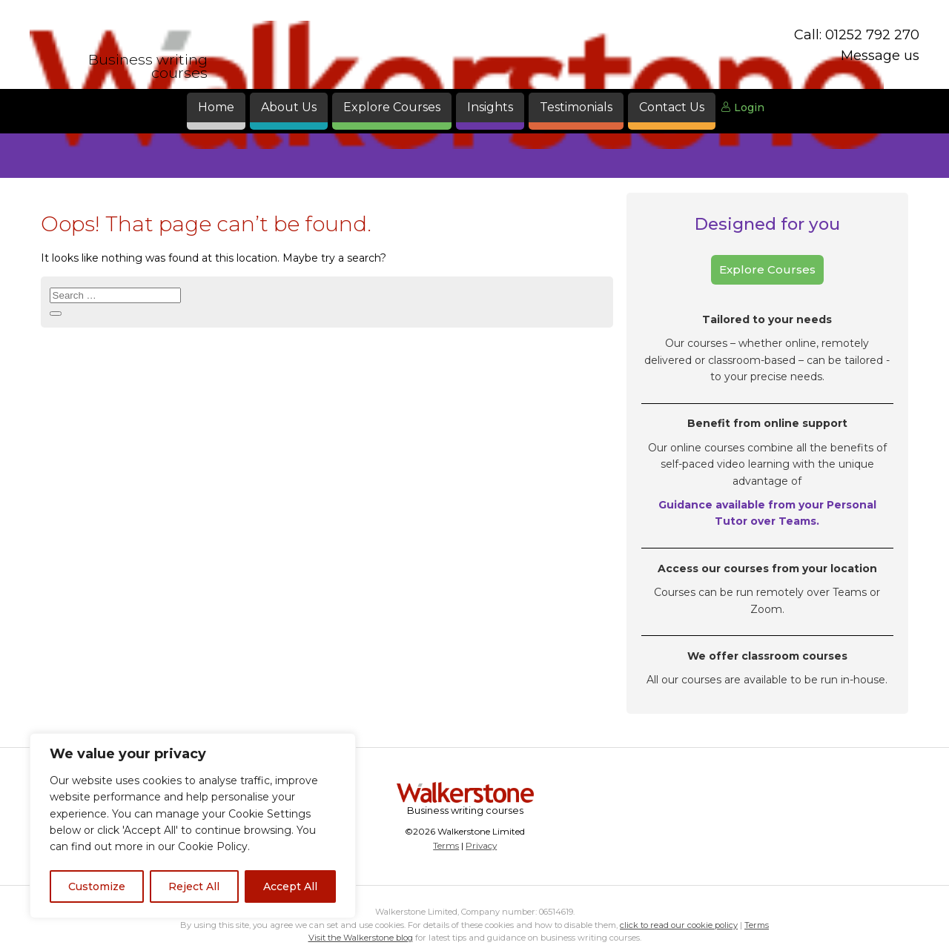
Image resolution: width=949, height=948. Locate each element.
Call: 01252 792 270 (856, 35)
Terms (446, 845)
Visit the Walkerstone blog (360, 937)
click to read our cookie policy (679, 925)
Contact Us (671, 107)
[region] (193, 825)
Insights (490, 107)
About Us (289, 107)
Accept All (290, 886)
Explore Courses (391, 107)
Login (742, 107)
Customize (96, 886)
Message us (880, 55)
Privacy (481, 845)
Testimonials (576, 107)
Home (216, 107)
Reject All (193, 886)
